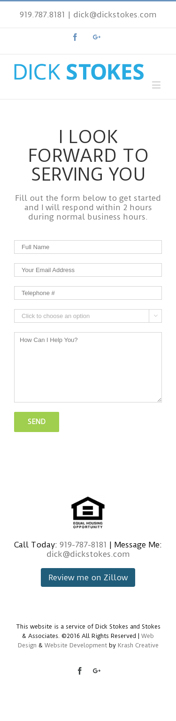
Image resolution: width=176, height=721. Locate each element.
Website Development (76, 645)
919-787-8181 (83, 544)
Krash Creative (138, 645)
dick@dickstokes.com (115, 14)
